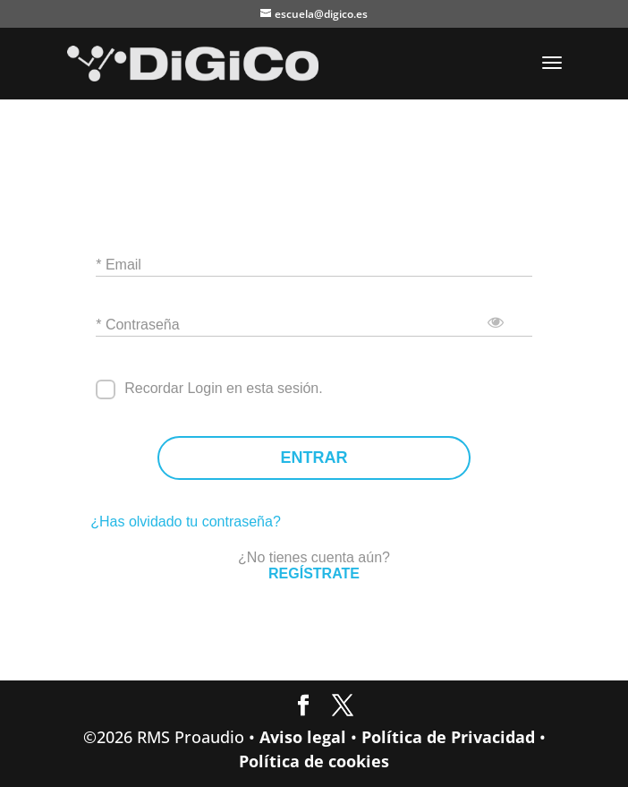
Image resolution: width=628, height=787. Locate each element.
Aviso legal (302, 737)
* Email (118, 264)
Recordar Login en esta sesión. (223, 388)
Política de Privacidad (448, 737)
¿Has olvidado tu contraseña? (185, 521)
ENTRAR (314, 458)
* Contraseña (137, 324)
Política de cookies (314, 761)
